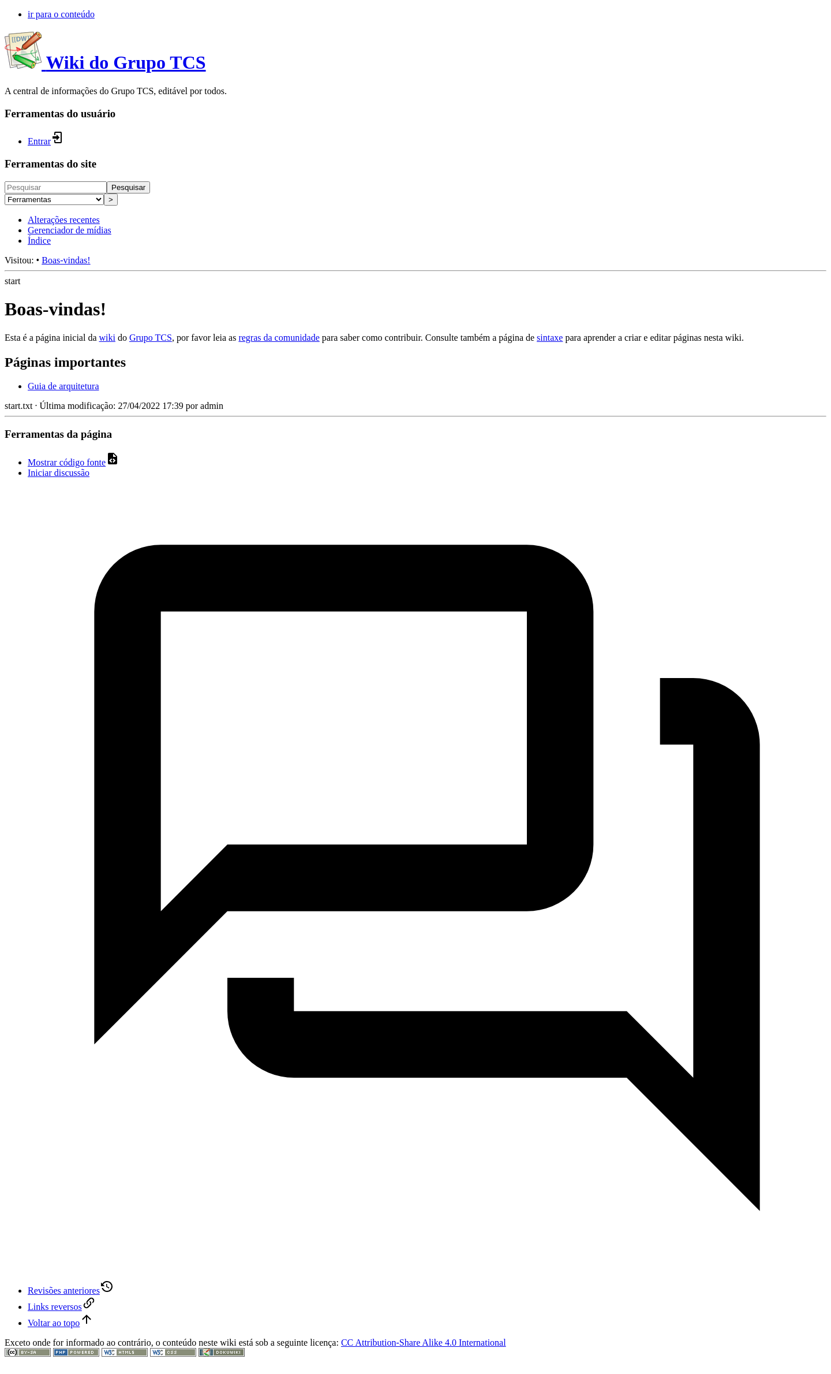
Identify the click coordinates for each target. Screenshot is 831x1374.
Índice (39, 240)
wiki (107, 337)
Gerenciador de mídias (69, 230)
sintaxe (550, 337)
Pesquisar (128, 187)
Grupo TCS (150, 337)
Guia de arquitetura (63, 386)
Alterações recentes (64, 220)
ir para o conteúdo (61, 14)
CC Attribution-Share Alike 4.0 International (423, 1342)
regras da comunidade (278, 337)
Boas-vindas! (66, 260)
